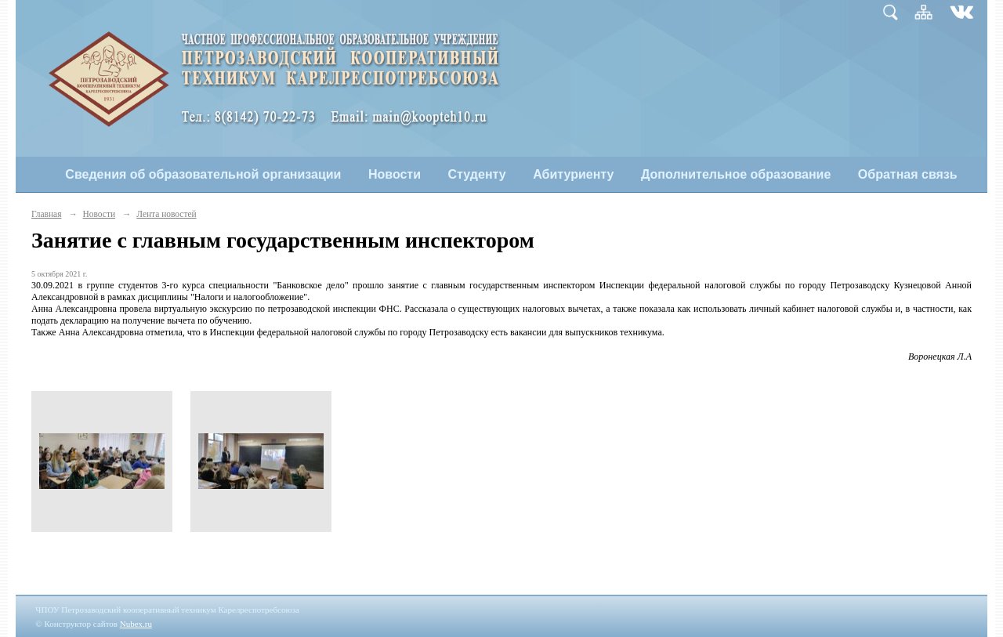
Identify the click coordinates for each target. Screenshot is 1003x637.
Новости (394, 174)
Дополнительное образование (736, 174)
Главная (46, 214)
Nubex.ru (136, 623)
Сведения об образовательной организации (203, 174)
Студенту (477, 174)
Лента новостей (166, 214)
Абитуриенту (573, 174)
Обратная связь (908, 174)
